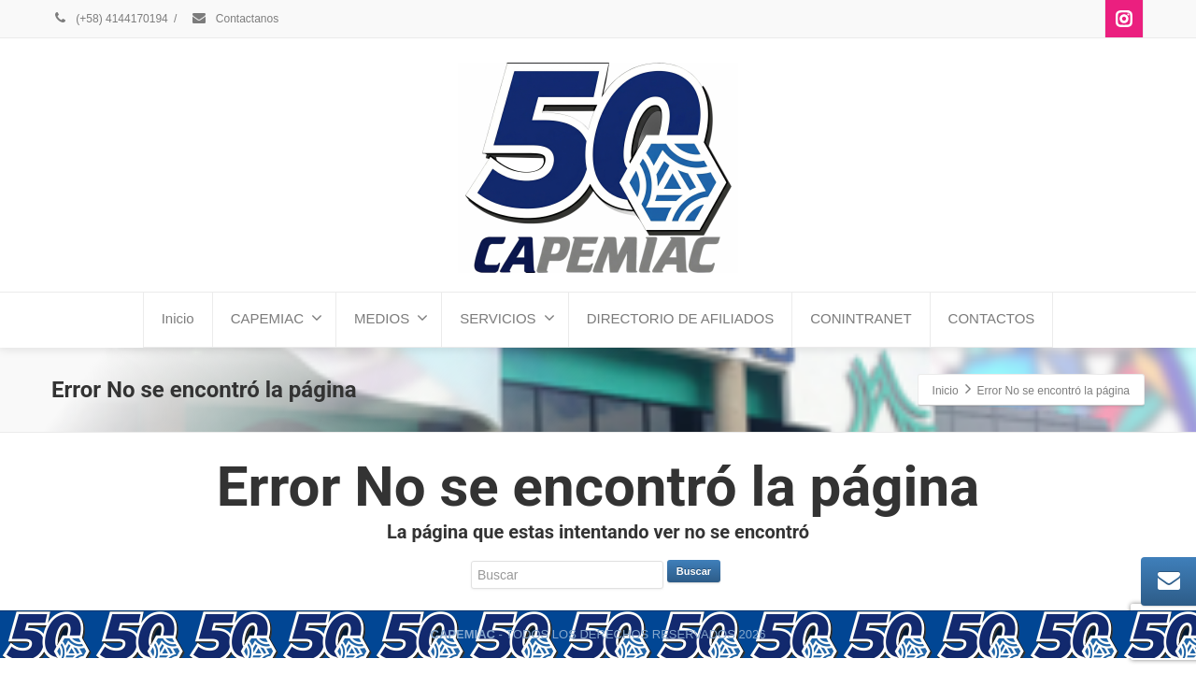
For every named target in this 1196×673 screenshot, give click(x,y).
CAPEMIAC (276, 317)
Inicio (178, 318)
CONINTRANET (860, 318)
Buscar (693, 571)
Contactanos (234, 18)
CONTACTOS (991, 318)
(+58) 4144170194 (109, 18)
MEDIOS (391, 317)
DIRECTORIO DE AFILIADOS (681, 318)
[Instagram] (1124, 18)
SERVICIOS (507, 317)
